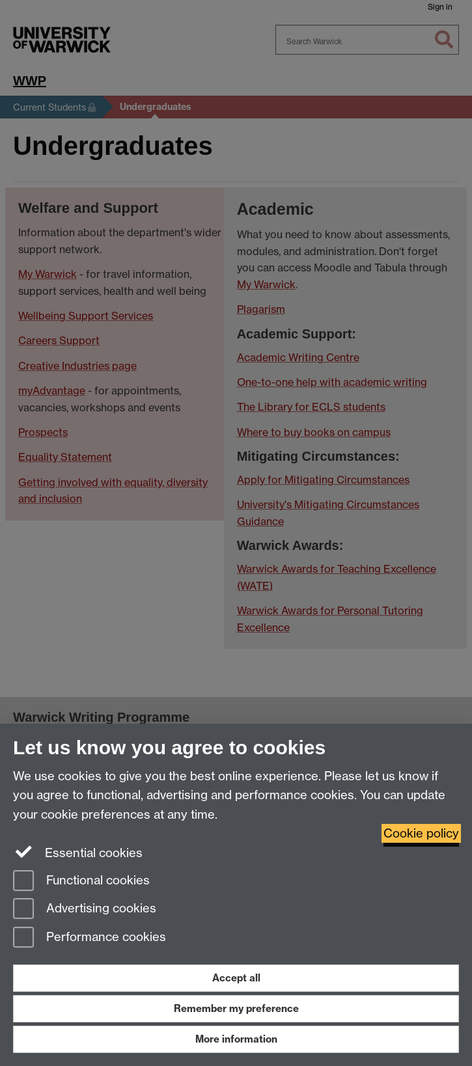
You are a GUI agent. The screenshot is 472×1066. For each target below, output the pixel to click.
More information (236, 1039)
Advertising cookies (84, 909)
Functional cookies (81, 881)
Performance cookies (89, 938)
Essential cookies (78, 851)
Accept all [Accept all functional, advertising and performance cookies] (236, 978)
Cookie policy (421, 833)
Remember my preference (236, 1008)
